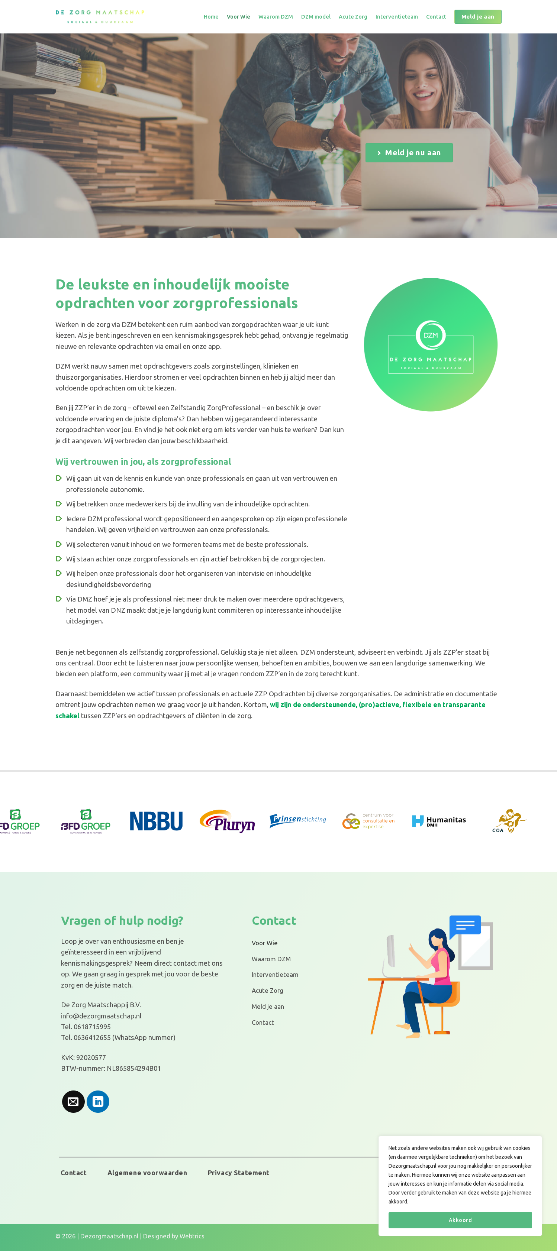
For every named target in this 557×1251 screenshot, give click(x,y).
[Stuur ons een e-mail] (73, 1101)
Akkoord (460, 1220)
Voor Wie (238, 16)
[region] (460, 1186)
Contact (436, 16)
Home (211, 16)
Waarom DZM (275, 16)
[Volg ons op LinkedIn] (98, 1101)
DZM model (316, 16)
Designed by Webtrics (174, 1236)
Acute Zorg (353, 16)
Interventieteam (397, 16)
